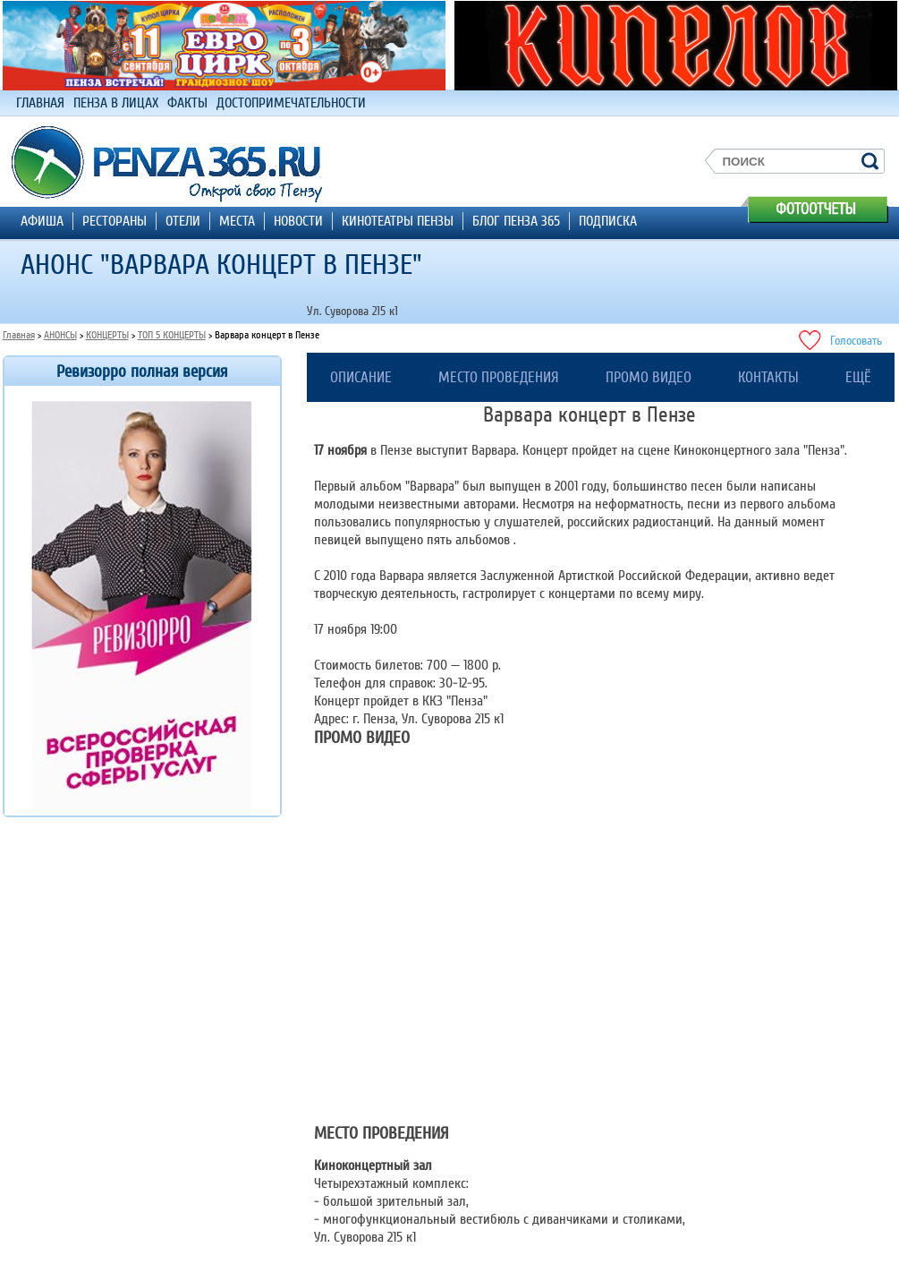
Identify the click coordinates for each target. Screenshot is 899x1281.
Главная (19, 335)
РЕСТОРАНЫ (114, 221)
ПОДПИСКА (608, 221)
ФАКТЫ (187, 103)
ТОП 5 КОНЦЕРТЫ (172, 335)
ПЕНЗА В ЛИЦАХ (115, 103)
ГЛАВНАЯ (40, 103)
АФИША (42, 221)
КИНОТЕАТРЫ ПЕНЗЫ (398, 221)
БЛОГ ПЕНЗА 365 (516, 221)
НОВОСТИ (298, 221)
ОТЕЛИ (182, 221)
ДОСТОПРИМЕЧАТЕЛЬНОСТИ (291, 103)
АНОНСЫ (60, 335)
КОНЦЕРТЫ (107, 335)
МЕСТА (237, 221)
